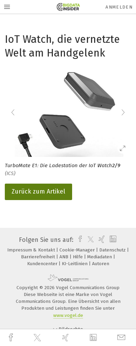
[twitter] (38, 338)
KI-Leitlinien (75, 264)
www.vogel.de (68, 315)
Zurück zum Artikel (38, 191)
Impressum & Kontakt (31, 250)
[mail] (122, 337)
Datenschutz (113, 250)
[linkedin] (94, 337)
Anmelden (119, 7)
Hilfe (78, 257)
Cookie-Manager (77, 250)
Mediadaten (100, 257)
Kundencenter (43, 264)
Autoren (100, 264)
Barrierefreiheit (38, 257)
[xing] (66, 337)
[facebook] (11, 337)
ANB (64, 257)
